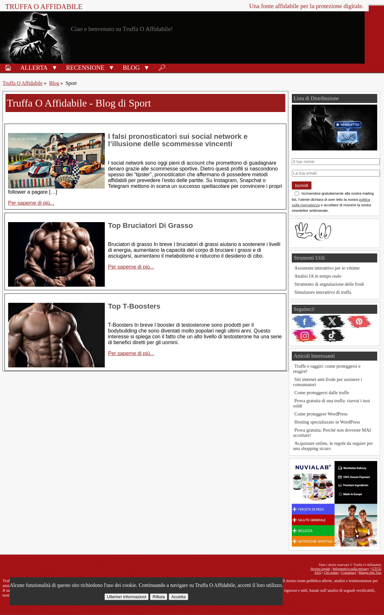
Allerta (34, 67)
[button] (54, 67)
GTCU (376, 568)
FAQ (317, 572)
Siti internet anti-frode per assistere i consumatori (327, 382)
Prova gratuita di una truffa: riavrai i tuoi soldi (331, 403)
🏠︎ (8, 67)
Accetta (178, 596)
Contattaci (348, 572)
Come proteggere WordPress (321, 413)
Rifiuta (159, 596)
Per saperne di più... (31, 203)
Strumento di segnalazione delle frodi (329, 284)
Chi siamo (331, 572)
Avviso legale (320, 568)
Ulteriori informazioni (126, 596)
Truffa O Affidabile (44, 7)
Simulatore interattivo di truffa (322, 292)
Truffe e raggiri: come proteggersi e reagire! (326, 369)
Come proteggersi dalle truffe (321, 392)
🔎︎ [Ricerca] (162, 67)
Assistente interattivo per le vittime (326, 268)
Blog (131, 67)
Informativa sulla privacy (351, 568)
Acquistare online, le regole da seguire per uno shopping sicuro (333, 446)
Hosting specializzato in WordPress (327, 422)
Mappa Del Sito (370, 572)
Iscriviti (301, 185)
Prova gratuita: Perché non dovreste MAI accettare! (332, 432)
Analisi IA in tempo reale (317, 276)
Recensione (85, 67)
